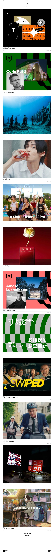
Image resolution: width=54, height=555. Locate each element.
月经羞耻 (6, 265)
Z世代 (5, 527)
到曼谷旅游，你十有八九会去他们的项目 (9, 310)
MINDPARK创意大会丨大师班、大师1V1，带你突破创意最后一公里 (13, 354)
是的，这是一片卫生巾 (6, 266)
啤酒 (6, 178)
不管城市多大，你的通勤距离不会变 (8, 92)
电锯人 (7, 483)
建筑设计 (4, 309)
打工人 (6, 396)
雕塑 (6, 134)
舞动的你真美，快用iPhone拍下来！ (8, 223)
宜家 (3, 527)
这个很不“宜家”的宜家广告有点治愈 (8, 528)
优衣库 (3, 483)
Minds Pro (6, 47)
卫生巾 (3, 265)
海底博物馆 (4, 134)
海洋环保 (8, 134)
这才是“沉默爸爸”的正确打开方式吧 (8, 441)
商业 (8, 47)
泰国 (5, 309)
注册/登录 (27, 535)
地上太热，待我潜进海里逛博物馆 (8, 135)
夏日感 (3, 178)
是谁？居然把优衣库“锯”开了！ (8, 484)
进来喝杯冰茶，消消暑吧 (6, 179)
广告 (5, 178)
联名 (5, 483)
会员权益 (4, 47)
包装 (7, 265)
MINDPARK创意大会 (9, 309)
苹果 (3, 396)
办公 (4, 396)
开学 (6, 527)
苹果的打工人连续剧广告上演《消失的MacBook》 (10, 397)
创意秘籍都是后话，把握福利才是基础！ (9, 48)
